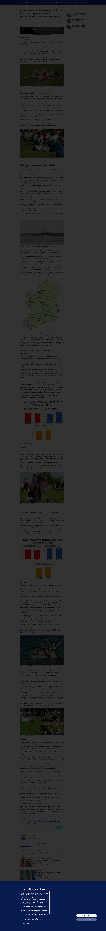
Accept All (86, 915)
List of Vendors (25, 924)
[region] (53, 906)
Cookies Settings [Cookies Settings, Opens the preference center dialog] (87, 919)
